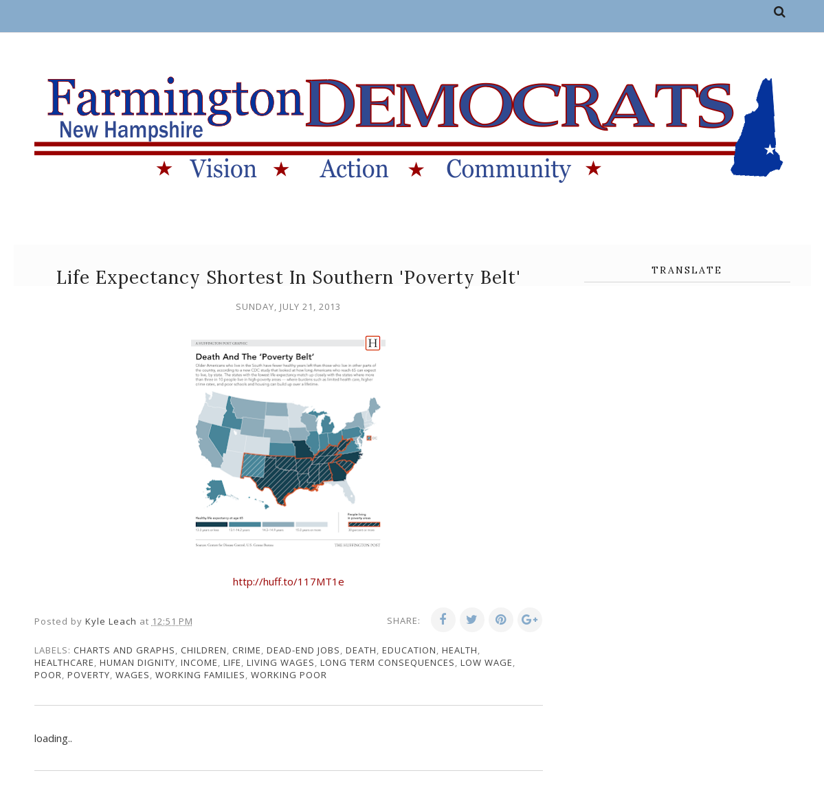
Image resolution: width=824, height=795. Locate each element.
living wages (281, 662)
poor (48, 675)
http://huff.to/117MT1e (288, 581)
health (460, 650)
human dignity (137, 662)
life (232, 662)
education (409, 650)
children (204, 650)
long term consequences (387, 662)
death (361, 650)
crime (246, 650)
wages (132, 675)
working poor (289, 675)
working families (200, 675)
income (199, 662)
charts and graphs (124, 650)
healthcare (64, 662)
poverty (88, 675)
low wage (486, 662)
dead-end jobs (303, 650)
